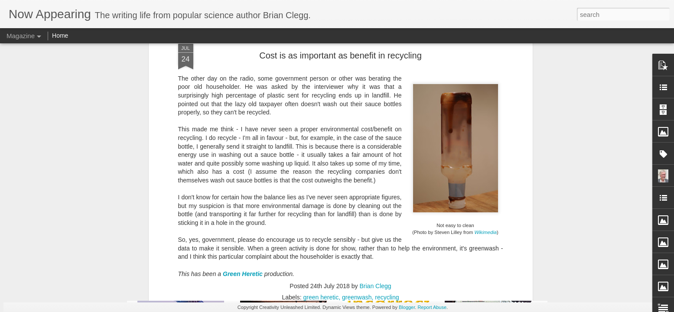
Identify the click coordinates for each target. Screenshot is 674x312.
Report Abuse (431, 307)
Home (60, 35)
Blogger (407, 307)
